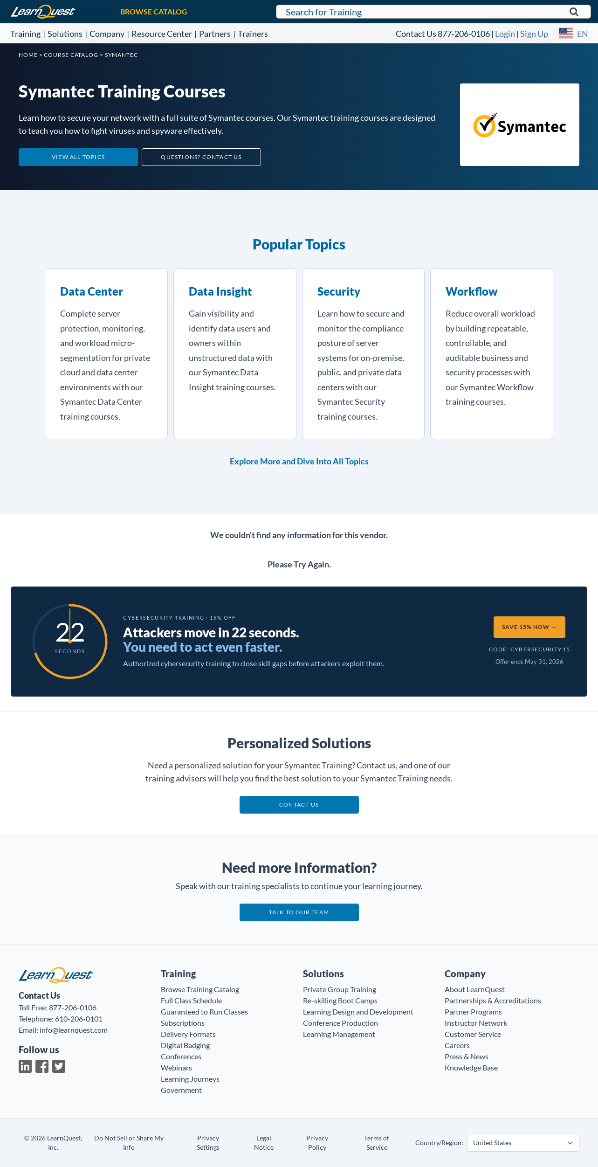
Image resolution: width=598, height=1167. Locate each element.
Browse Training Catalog (200, 989)
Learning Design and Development (358, 1011)
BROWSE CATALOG (153, 11)
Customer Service (473, 1033)
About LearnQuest (475, 989)
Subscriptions (183, 1022)
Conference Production (340, 1022)
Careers (457, 1045)
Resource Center (161, 33)
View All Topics (78, 156)
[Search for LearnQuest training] (433, 12)
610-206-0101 (79, 1018)
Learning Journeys (190, 1078)
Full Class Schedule (191, 1000)
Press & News (466, 1056)
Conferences (181, 1056)
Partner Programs (473, 1011)
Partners (215, 33)
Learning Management (339, 1033)
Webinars (176, 1067)
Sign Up (534, 33)
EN (582, 33)
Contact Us (416, 33)
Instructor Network (476, 1022)
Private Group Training (339, 989)
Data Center (91, 291)
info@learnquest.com (74, 1029)
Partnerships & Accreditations (493, 1000)
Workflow (472, 291)
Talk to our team (299, 912)
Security (338, 291)
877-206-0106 (464, 33)
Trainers (253, 33)
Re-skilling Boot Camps (340, 1000)
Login (505, 33)
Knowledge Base (471, 1067)
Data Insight (220, 291)
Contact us (299, 804)
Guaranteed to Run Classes (204, 1011)
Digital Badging (185, 1045)
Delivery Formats (188, 1033)
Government (181, 1089)
